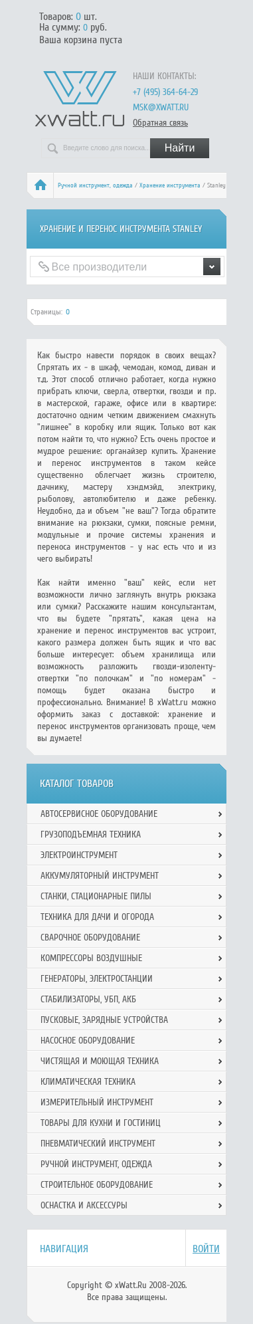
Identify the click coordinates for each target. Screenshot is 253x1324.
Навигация (64, 1249)
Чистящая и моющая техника (100, 1061)
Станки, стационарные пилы (96, 896)
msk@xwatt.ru (161, 107)
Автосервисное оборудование (99, 814)
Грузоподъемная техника (91, 834)
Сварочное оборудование (90, 937)
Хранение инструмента (170, 185)
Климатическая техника (88, 1081)
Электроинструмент (79, 855)
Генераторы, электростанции (97, 978)
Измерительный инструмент (97, 1102)
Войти (206, 1249)
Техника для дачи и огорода (97, 917)
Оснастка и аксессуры (84, 1205)
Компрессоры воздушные (91, 958)
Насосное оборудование (88, 1040)
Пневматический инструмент (98, 1143)
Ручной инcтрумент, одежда (95, 185)
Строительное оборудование (97, 1184)
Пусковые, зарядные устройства (104, 1020)
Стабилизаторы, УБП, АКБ (88, 999)
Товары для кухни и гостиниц (101, 1123)
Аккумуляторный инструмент (100, 875)
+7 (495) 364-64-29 (165, 92)
